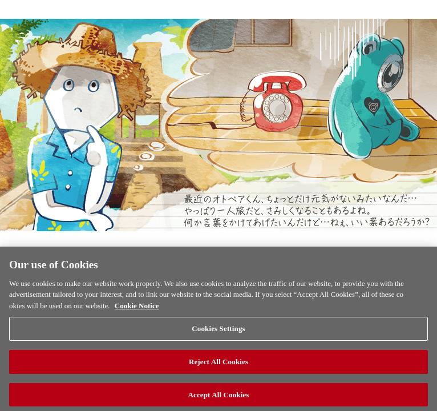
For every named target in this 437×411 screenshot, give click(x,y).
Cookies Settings (218, 340)
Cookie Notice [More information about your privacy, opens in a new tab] (137, 316)
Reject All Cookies (218, 373)
